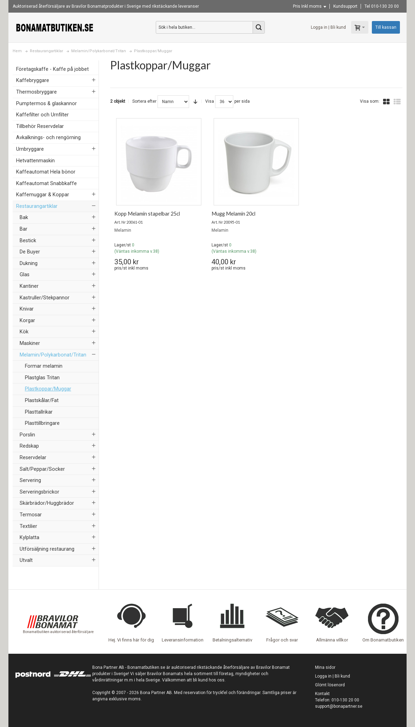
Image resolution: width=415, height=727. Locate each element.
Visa (209, 101)
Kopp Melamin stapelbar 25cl (147, 214)
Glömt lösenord (330, 684)
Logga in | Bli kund (328, 27)
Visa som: (370, 101)
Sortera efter (144, 101)
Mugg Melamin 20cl (233, 214)
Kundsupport (345, 6)
